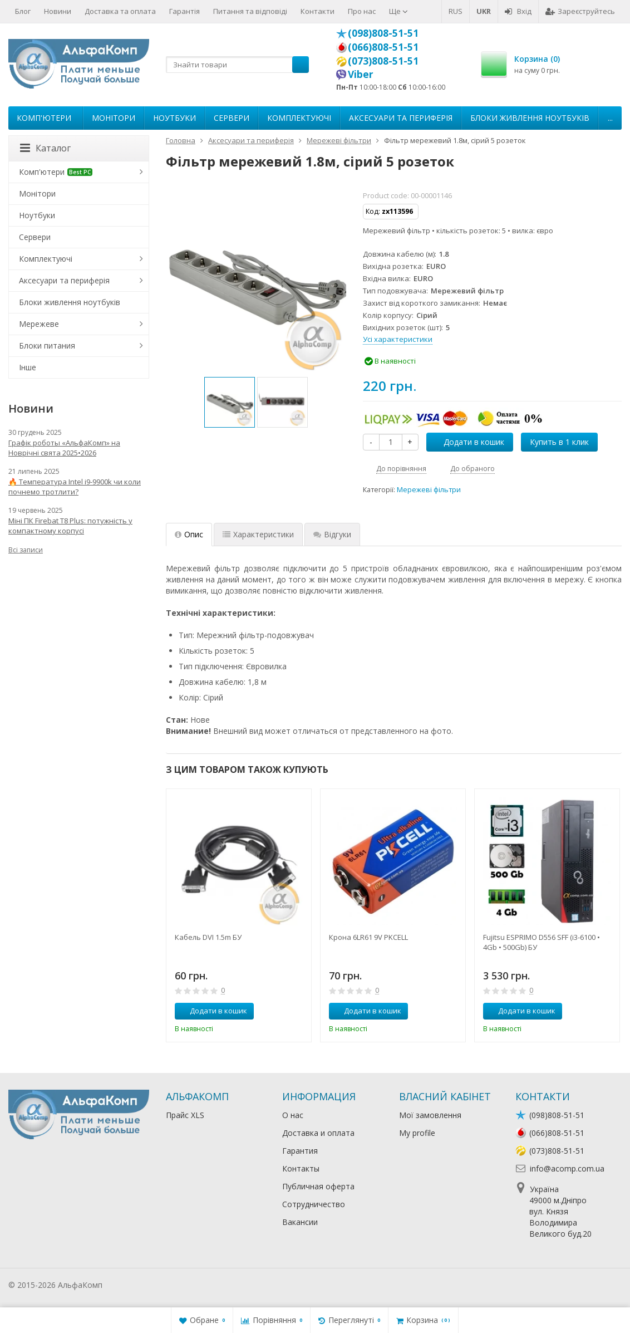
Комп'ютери (44, 117)
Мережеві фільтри (429, 489)
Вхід (518, 11)
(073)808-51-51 (383, 60)
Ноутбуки (174, 117)
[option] (229, 402)
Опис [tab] (189, 534)
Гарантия (300, 1150)
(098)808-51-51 (383, 33)
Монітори (113, 117)
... (610, 117)
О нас (292, 1115)
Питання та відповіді (250, 11)
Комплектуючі (299, 117)
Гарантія (184, 11)
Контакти (317, 11)
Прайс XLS (185, 1115)
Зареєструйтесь (580, 11)
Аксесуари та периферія (400, 117)
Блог (23, 11)
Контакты (300, 1168)
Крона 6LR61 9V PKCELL (368, 937)
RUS (455, 11)
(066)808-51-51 (383, 46)
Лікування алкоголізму (147, 1285)
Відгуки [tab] (332, 534)
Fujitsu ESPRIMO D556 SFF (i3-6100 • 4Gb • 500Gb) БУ (541, 942)
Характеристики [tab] (258, 534)
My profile (417, 1133)
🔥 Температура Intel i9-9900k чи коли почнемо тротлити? (74, 487)
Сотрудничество (313, 1204)
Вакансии (300, 1222)
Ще (398, 11)
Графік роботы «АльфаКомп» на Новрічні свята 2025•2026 (64, 448)
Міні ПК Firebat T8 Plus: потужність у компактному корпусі (70, 526)
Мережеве (39, 323)
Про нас (362, 11)
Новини (57, 11)
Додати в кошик (467, 442)
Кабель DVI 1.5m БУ (208, 937)
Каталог (45, 148)
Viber (360, 74)
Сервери (231, 117)
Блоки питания (47, 345)
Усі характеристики (397, 339)
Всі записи (25, 550)
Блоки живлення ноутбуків (529, 117)
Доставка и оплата (318, 1133)
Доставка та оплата (120, 11)
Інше (27, 367)
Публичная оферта (318, 1186)
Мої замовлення (430, 1115)
